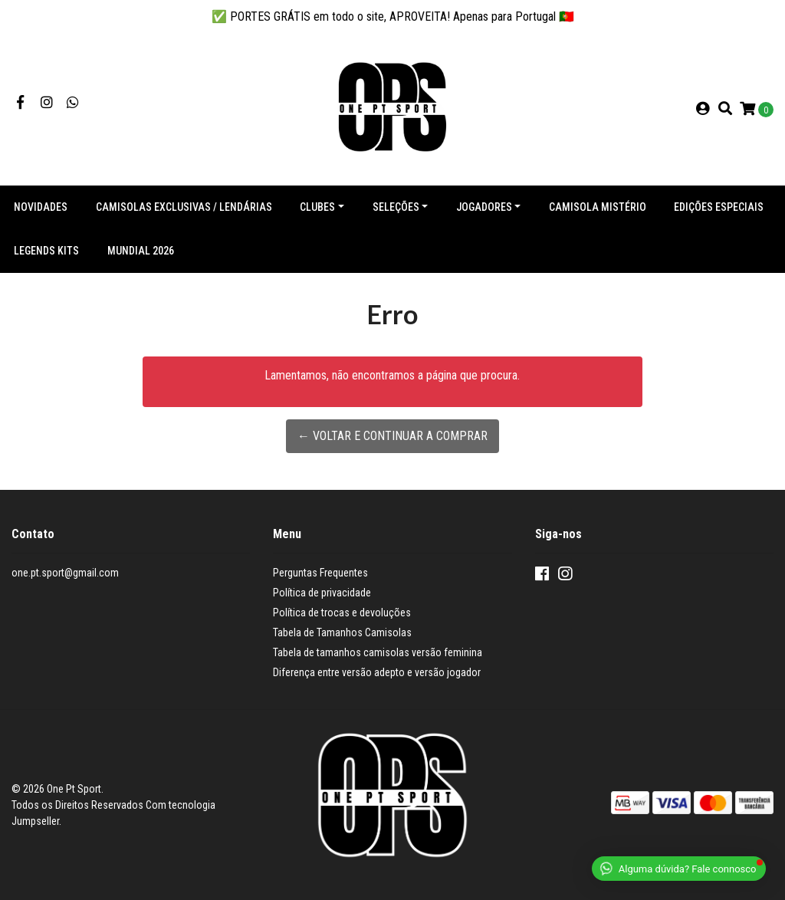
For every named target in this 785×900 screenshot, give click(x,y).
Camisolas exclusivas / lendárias (184, 207)
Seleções (396, 207)
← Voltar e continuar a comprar (392, 436)
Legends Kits (46, 251)
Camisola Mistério (597, 207)
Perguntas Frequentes (320, 573)
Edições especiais (719, 207)
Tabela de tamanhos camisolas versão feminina (377, 652)
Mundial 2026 (140, 251)
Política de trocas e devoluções (342, 612)
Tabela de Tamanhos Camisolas (342, 632)
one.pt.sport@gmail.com (65, 573)
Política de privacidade (322, 592)
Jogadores (484, 207)
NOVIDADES (40, 207)
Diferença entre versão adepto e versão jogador (377, 672)
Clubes (317, 207)
